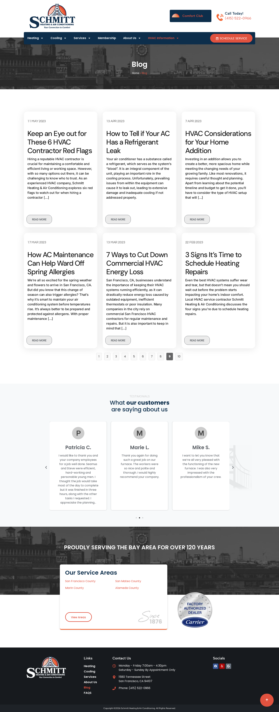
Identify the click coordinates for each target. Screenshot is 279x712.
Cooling (59, 38)
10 (180, 355)
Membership (107, 38)
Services (82, 38)
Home (135, 73)
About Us (132, 38)
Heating (35, 38)
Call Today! (234, 13)
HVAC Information (163, 38)
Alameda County (57, 588)
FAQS (87, 693)
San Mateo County (58, 581)
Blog (87, 687)
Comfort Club (192, 16)
